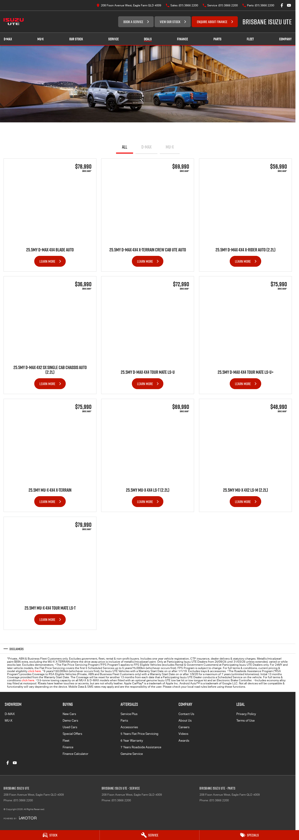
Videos (183, 734)
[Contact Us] (128, 5)
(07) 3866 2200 (23, 800)
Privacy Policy (246, 714)
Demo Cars (70, 720)
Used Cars (70, 727)
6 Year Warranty (132, 740)
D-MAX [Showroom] (8, 39)
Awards (183, 740)
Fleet (250, 39)
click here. (28, 680)
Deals (148, 39)
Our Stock (76, 39)
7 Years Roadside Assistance (141, 747)
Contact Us (186, 714)
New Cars (69, 714)
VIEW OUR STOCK (170, 21)
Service (113, 39)
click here (34, 671)
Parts (217, 39)
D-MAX (146, 147)
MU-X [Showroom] (40, 39)
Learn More (47, 261)
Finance (182, 39)
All (124, 147)
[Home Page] (14, 21)
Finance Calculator (75, 754)
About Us (185, 720)
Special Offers (72, 734)
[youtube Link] (289, 5)
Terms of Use (245, 720)
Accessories (129, 727)
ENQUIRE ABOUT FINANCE (212, 21)
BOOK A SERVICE (133, 21)
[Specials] (249, 835)
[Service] (149, 835)
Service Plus (129, 714)
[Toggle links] (20, 818)
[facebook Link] (282, 5)
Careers (184, 727)
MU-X (170, 147)
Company (285, 39)
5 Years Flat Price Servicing (139, 734)
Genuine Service (132, 754)
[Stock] (50, 835)
